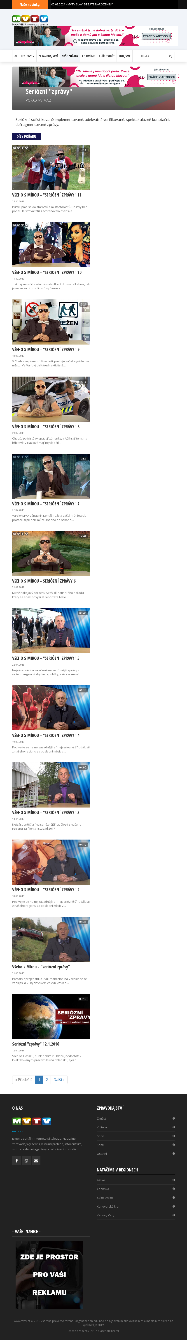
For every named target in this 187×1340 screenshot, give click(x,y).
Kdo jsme (125, 56)
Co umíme (88, 56)
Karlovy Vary (136, 1215)
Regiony (28, 56)
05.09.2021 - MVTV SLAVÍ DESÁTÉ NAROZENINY (82, 4)
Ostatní (136, 1154)
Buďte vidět (107, 56)
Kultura (136, 1127)
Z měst (136, 1118)
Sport (136, 1136)
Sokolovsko (136, 1198)
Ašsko (136, 1180)
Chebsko (136, 1189)
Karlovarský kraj (136, 1206)
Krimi (136, 1145)
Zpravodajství (48, 56)
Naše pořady (70, 56)
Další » (59, 1079)
